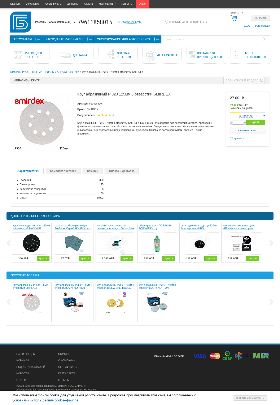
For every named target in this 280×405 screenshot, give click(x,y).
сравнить (239, 138)
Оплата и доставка (121, 170)
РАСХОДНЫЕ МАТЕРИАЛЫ (38, 72)
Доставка (72, 3)
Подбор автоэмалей (30, 367)
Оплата (88, 3)
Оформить (260, 18)
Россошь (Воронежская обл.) (53, 22)
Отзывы (92, 170)
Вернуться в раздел (242, 80)
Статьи (21, 380)
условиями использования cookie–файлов (45, 400)
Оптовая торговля (124, 55)
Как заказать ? (107, 3)
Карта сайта (66, 373)
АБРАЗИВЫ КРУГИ (68, 72)
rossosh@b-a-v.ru (131, 21)
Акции (142, 3)
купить (255, 122)
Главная (15, 3)
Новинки (22, 360)
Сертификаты (53, 3)
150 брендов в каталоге (33, 55)
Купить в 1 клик (247, 130)
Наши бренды (25, 354)
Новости (22, 373)
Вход (247, 25)
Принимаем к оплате (169, 356)
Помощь (64, 354)
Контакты (127, 3)
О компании (32, 3)
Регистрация (262, 25)
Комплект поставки (63, 170)
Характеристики (28, 170)
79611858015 (95, 22)
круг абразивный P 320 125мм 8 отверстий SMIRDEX (113, 72)
